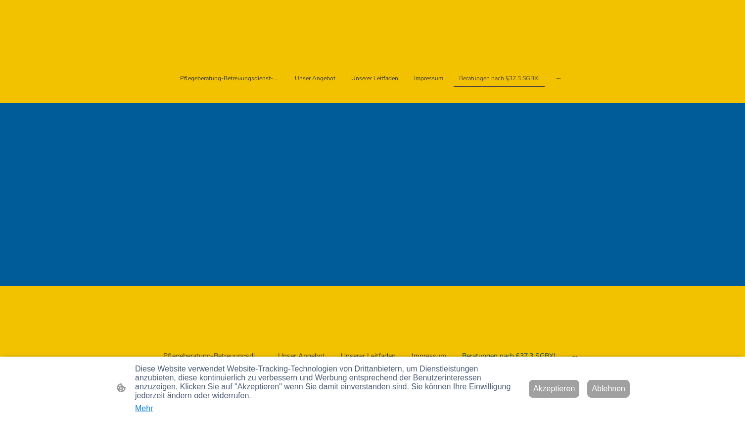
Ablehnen (608, 388)
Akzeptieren (554, 388)
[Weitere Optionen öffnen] (558, 78)
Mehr (144, 408)
